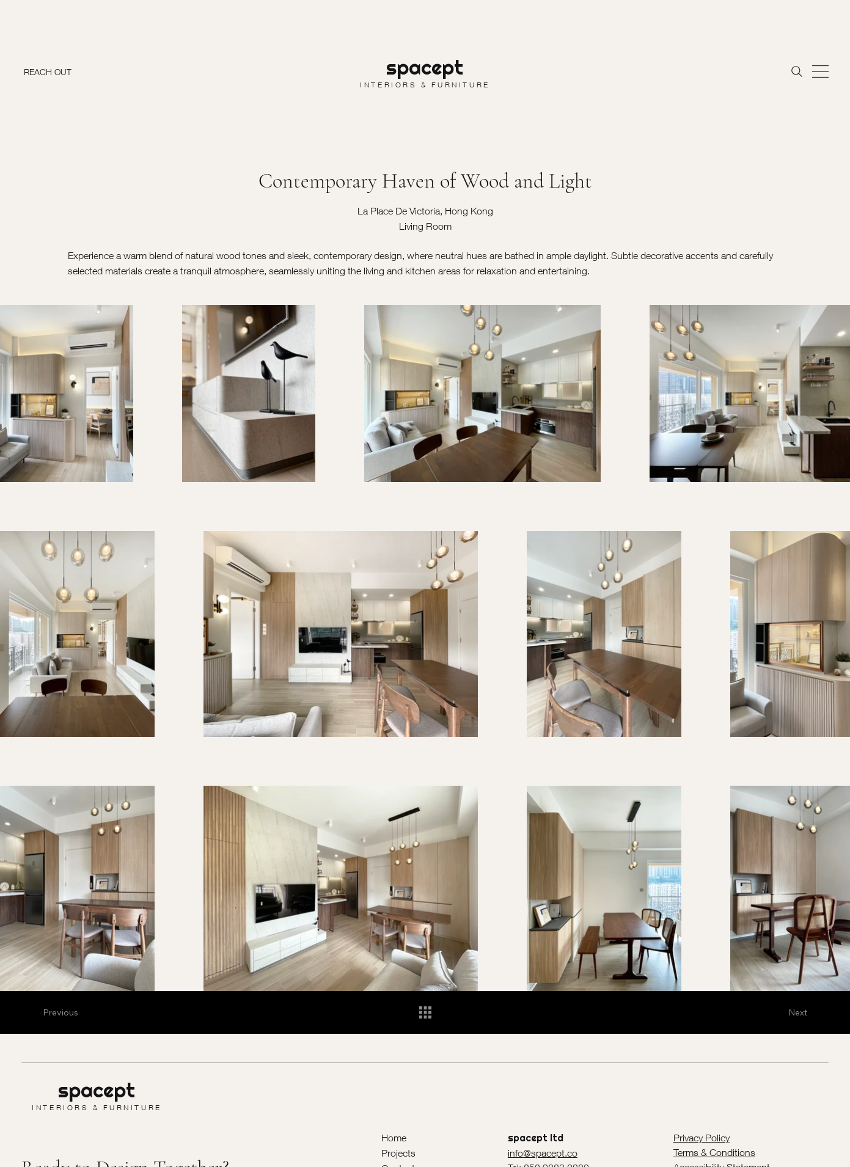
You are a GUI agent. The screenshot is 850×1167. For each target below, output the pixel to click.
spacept (424, 67)
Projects (398, 1152)
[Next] (782, 1012)
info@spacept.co (542, 1152)
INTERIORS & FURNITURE (425, 84)
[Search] (797, 71)
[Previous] (67, 1012)
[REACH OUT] (50, 71)
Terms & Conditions (714, 1152)
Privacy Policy (701, 1137)
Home (393, 1137)
